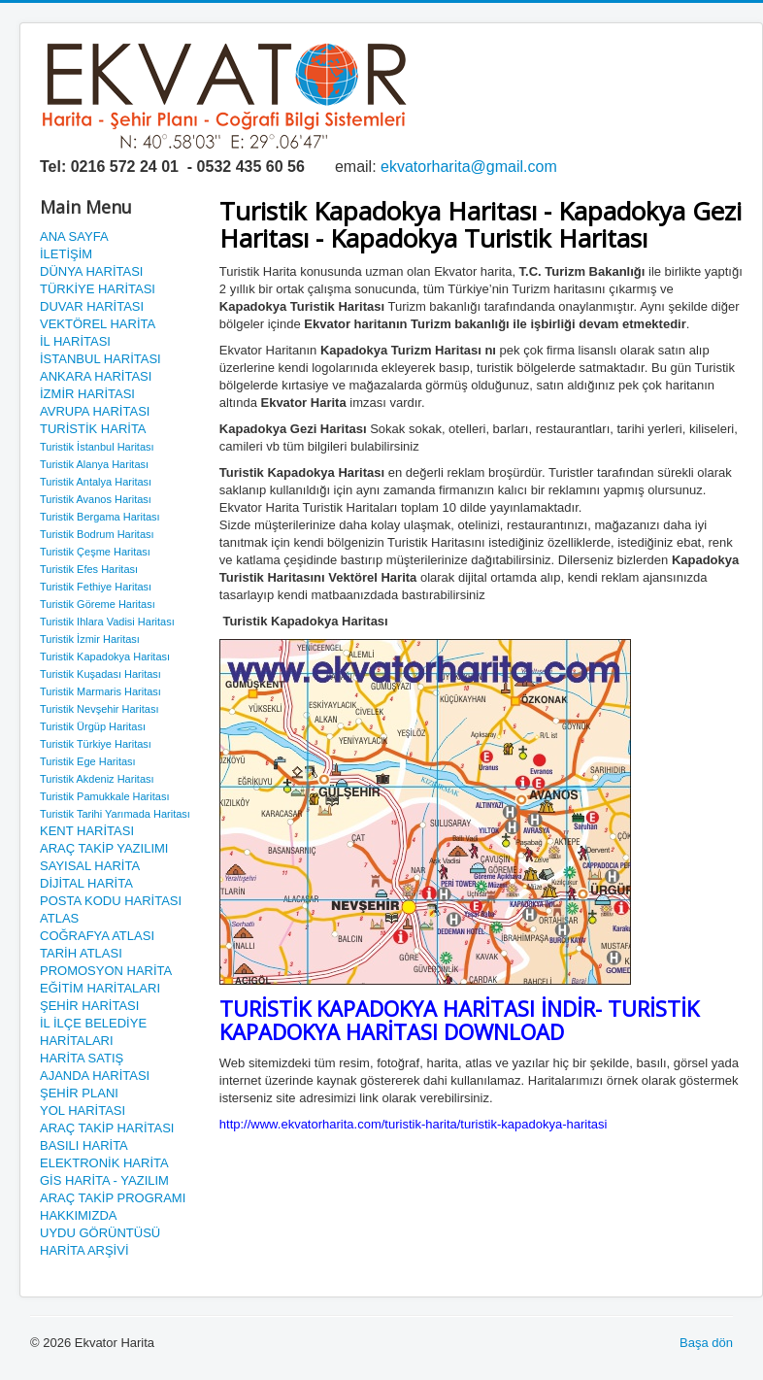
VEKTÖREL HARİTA (97, 324)
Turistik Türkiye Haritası (95, 744)
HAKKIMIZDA (78, 1215)
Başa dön (706, 1342)
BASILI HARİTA (84, 1145)
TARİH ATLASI (81, 953)
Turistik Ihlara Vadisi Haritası (107, 621)
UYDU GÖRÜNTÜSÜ (100, 1233)
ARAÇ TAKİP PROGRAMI (112, 1198)
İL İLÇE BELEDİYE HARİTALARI (93, 1032)
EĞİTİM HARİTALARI (100, 988)
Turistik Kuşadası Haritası (100, 674)
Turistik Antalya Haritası (95, 482)
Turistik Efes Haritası (89, 569)
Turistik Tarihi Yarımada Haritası (115, 814)
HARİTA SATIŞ (81, 1058)
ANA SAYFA (74, 236)
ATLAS (59, 918)
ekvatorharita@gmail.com (469, 166)
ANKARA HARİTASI (95, 376)
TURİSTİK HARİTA (93, 428)
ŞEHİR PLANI (79, 1093)
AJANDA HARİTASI (94, 1075)
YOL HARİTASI (82, 1110)
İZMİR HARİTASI (87, 394)
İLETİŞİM (66, 254)
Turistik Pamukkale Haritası (104, 796)
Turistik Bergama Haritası (100, 516)
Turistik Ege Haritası (88, 761)
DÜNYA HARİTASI (91, 271)
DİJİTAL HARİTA (86, 883)
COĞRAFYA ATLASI (97, 935)
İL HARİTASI (75, 341)
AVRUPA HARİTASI (94, 411)
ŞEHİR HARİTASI (89, 1005)
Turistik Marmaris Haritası (100, 691)
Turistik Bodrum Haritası (97, 534)
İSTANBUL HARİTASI (100, 359)
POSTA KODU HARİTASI (111, 900)
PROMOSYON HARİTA (106, 970)
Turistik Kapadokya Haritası (105, 656)
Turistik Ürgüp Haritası (93, 726)
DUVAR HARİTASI (92, 306)
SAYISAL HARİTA (90, 865)
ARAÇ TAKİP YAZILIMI (104, 848)
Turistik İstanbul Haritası (97, 447)
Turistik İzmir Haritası (90, 639)
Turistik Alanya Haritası (94, 464)
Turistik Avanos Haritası (95, 499)
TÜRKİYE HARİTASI (97, 289)
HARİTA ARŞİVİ (84, 1250)
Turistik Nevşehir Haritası (99, 709)
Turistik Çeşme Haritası (95, 551)
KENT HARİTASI (87, 831)
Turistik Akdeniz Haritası (97, 779)
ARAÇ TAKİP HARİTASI (107, 1128)
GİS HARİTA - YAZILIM (104, 1180)
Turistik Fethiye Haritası (95, 586)
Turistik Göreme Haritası (97, 604)
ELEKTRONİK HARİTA (104, 1163)
